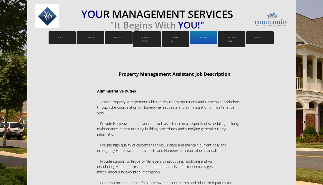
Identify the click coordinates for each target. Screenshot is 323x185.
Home (60, 37)
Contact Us (175, 39)
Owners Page (146, 39)
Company (90, 37)
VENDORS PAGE (231, 39)
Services (118, 37)
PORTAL (259, 37)
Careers (203, 37)
